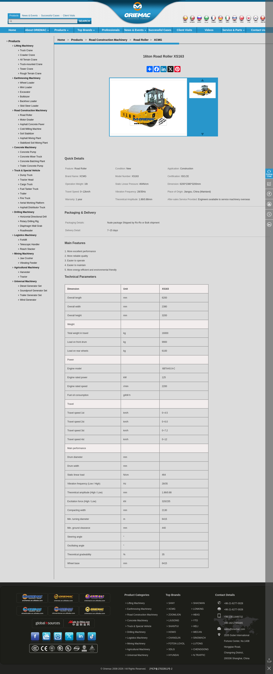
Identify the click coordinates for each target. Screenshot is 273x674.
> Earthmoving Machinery (138, 609)
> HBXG (195, 614)
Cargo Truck (26, 184)
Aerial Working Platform (32, 203)
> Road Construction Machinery (141, 614)
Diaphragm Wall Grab (31, 226)
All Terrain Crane (28, 59)
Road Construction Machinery (30, 110)
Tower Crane (26, 69)
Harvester (25, 272)
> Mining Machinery (135, 643)
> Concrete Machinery (136, 620)
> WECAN (196, 632)
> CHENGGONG (200, 649)
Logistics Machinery (25, 235)
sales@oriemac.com (234, 629)
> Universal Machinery (136, 655)
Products (61, 30)
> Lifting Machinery (135, 603)
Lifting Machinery (23, 45)
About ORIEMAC (37, 30)
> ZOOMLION (173, 614)
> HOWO (171, 632)
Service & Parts (233, 30)
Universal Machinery (25, 281)
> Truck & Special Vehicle (138, 626)
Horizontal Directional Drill (33, 216)
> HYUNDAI (172, 655)
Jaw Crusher (26, 258)
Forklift (23, 239)
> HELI (194, 626)
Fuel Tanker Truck (29, 189)
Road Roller (26, 115)
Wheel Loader (27, 82)
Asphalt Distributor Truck (32, 207)
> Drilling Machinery (135, 632)
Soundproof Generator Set (33, 290)
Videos (209, 30)
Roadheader (26, 230)
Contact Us (258, 30)
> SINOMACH (198, 637)
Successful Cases (160, 30)
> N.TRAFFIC (198, 655)
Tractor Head (26, 179)
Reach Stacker (27, 249)
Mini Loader (26, 87)
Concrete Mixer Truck (31, 156)
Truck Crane (26, 50)
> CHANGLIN (173, 637)
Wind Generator (28, 300)
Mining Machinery (24, 253)
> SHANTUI (172, 626)
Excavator (25, 92)
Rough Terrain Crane (30, 73)
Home (12, 30)
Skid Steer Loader (29, 106)
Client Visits (184, 30)
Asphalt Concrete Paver (32, 124)
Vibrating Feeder (28, 263)
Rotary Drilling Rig (29, 221)
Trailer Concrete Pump (31, 166)
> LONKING (197, 609)
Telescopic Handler (29, 244)
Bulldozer (25, 96)
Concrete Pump (28, 152)
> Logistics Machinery (136, 637)
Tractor (23, 276)
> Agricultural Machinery (137, 649)
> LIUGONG (172, 620)
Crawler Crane (27, 55)
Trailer (23, 193)
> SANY (170, 603)
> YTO (194, 620)
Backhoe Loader (28, 101)
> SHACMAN (198, 603)
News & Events (135, 30)
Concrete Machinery (25, 147)
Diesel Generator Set (31, 286)
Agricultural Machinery (26, 267)
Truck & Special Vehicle (27, 170)
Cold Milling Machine (30, 129)
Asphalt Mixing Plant (30, 138)
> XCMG (170, 609)
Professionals (111, 30)
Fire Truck (25, 198)
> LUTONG (197, 643)
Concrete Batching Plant (32, 161)
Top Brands (86, 30)
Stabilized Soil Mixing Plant (34, 142)
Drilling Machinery (24, 212)
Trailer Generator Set (31, 295)
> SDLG (170, 649)
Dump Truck (26, 175)
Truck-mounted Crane (31, 64)
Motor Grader (27, 119)
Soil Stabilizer (27, 133)
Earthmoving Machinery (27, 78)
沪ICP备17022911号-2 (160, 668)
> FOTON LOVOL (175, 643)
